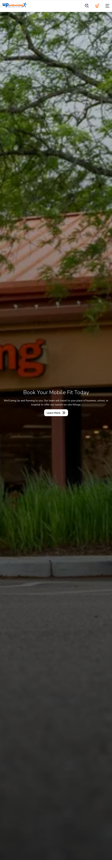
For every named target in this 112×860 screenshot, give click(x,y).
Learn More (53, 413)
